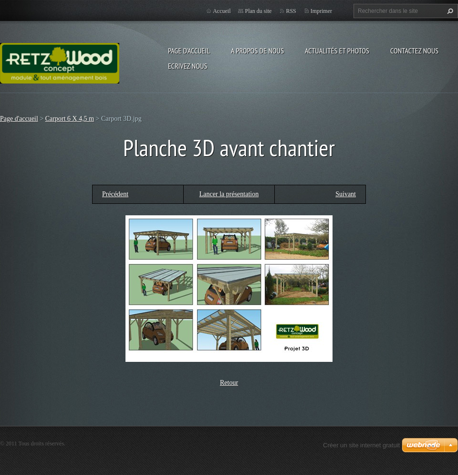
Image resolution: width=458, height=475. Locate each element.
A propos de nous (257, 50)
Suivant (345, 194)
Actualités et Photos (337, 50)
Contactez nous (414, 50)
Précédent (115, 194)
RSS (291, 11)
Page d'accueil (189, 50)
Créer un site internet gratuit (361, 445)
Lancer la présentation (229, 194)
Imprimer (321, 11)
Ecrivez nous (187, 66)
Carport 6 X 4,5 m (69, 118)
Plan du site (258, 11)
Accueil (221, 11)
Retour (229, 382)
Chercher (449, 11)
